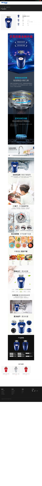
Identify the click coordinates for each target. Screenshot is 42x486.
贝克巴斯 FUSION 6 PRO (6, 373)
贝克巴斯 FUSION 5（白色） (16, 373)
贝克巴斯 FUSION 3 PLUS (26, 373)
